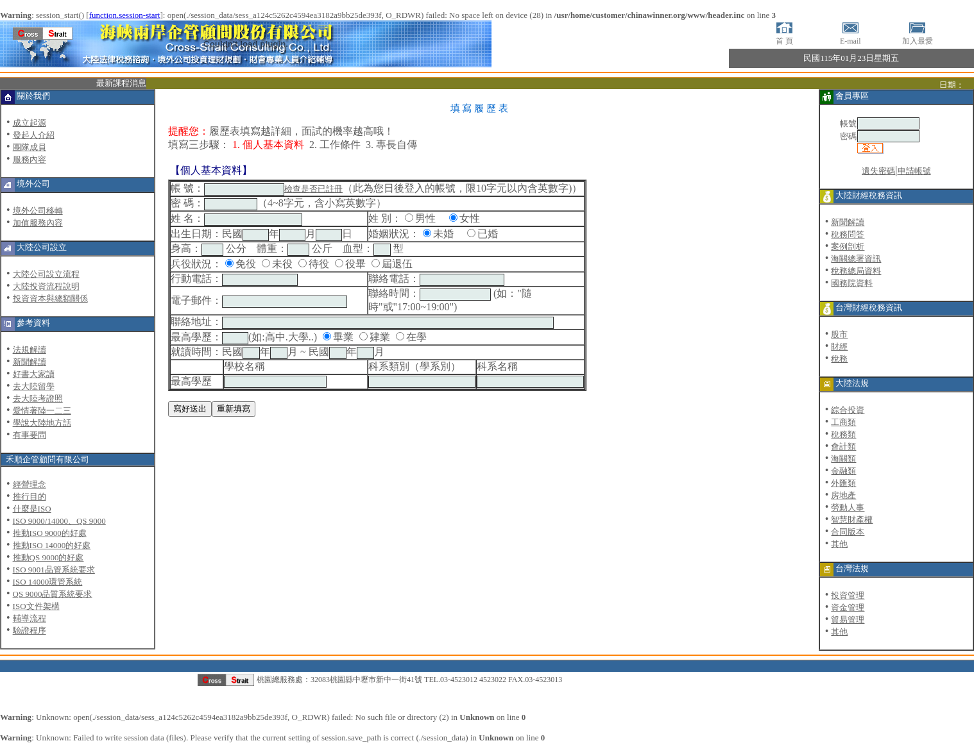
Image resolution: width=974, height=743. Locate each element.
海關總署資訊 (856, 258)
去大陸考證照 (38, 398)
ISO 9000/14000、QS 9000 (59, 521)
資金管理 (847, 607)
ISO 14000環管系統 (48, 582)
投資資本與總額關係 (50, 298)
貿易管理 (847, 619)
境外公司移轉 (38, 210)
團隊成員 (29, 147)
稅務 (839, 358)
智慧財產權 (852, 519)
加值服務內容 (38, 223)
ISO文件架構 (36, 606)
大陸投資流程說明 (46, 286)
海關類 (843, 458)
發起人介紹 (34, 135)
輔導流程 (29, 618)
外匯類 (843, 483)
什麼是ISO (32, 508)
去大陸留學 (34, 386)
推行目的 (29, 496)
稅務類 (843, 434)
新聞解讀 (29, 362)
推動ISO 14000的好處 (52, 545)
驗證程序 (29, 630)
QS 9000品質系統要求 (52, 594)
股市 (839, 334)
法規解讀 (29, 350)
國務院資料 (852, 283)
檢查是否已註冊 (313, 189)
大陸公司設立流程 (46, 274)
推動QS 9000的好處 (48, 557)
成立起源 (29, 123)
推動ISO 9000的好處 (50, 533)
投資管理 (847, 595)
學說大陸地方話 (42, 423)
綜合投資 (847, 410)
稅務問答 (847, 234)
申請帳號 (914, 171)
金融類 (843, 471)
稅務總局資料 (856, 271)
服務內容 (29, 159)
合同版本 (847, 532)
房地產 (843, 495)
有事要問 (29, 435)
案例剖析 (847, 246)
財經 (839, 346)
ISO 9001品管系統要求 (54, 569)
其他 (839, 544)
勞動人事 (847, 507)
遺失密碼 (878, 171)
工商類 (843, 422)
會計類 (843, 446)
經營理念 (29, 484)
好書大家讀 (34, 374)
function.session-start (124, 15)
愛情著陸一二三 (42, 410)
